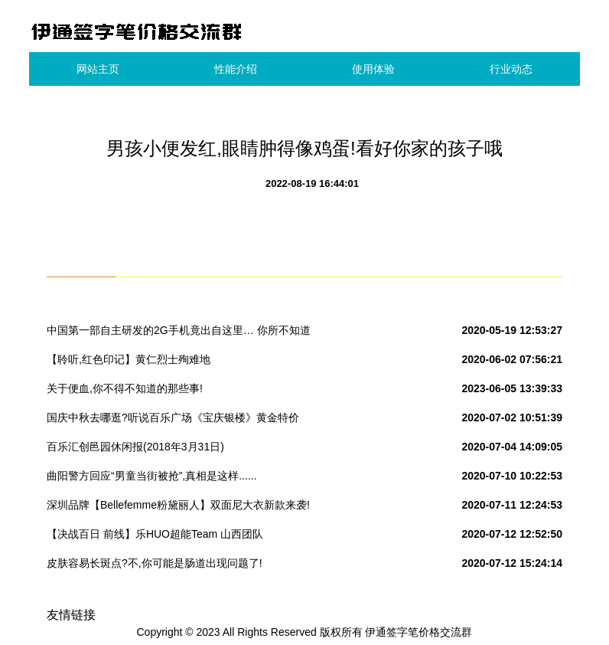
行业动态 (511, 69)
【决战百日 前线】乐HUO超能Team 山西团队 (155, 534)
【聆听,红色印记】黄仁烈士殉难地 (128, 359)
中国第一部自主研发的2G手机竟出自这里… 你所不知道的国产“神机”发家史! (179, 333)
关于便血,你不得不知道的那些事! (125, 388)
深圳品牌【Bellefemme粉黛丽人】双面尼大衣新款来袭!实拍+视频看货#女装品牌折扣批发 (178, 508)
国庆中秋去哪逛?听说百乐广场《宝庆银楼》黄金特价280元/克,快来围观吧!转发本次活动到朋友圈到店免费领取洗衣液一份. (178, 420)
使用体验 (373, 69)
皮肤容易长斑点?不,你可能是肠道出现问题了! (154, 563)
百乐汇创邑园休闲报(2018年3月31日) (135, 446)
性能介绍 (235, 69)
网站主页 (98, 69)
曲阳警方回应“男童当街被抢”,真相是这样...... (152, 476)
